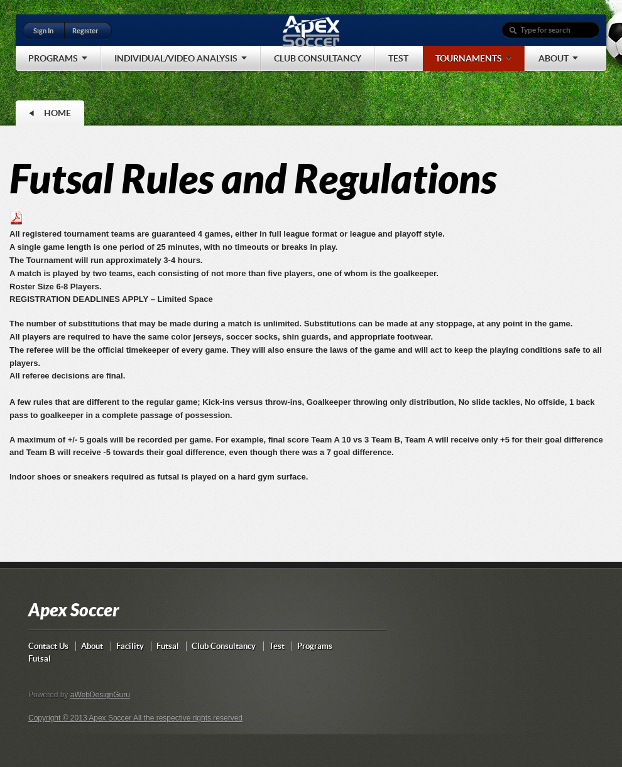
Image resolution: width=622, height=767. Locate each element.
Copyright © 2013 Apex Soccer (80, 718)
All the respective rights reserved (188, 718)
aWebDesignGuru (100, 694)
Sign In (43, 31)
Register (85, 31)
